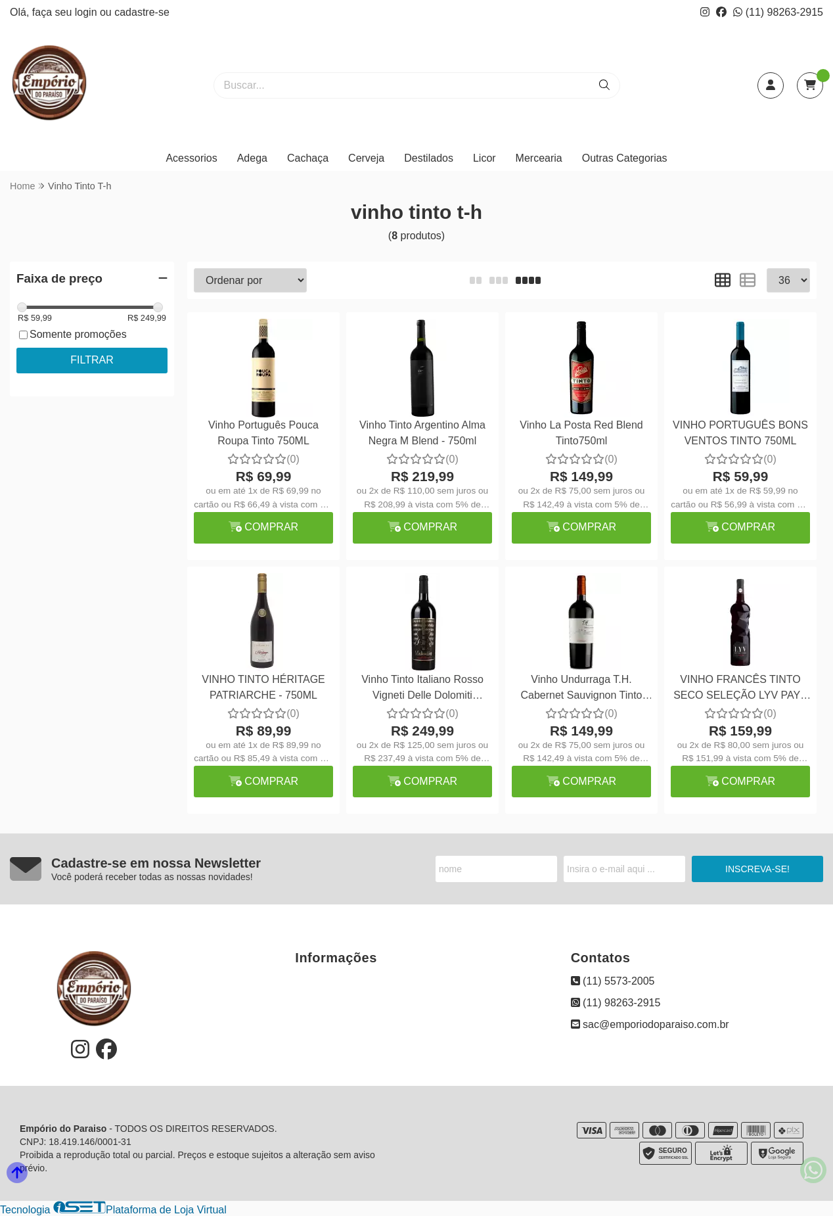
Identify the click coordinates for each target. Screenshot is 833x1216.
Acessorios (191, 158)
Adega (252, 158)
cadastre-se (141, 12)
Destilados (428, 158)
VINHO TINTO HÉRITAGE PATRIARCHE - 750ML (263, 687)
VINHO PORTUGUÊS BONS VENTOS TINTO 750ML (740, 432)
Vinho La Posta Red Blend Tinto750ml (581, 432)
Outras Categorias (624, 158)
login (87, 12)
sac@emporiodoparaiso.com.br (650, 1024)
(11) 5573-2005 (613, 981)
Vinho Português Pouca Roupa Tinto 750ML (263, 432)
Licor (484, 158)
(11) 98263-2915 (778, 12)
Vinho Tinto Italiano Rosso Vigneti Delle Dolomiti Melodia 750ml (422, 689)
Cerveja (366, 158)
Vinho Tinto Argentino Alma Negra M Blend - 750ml (422, 432)
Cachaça (307, 158)
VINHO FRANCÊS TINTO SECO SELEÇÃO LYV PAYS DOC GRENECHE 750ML (740, 689)
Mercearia (539, 158)
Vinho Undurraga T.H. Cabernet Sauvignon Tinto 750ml (581, 689)
